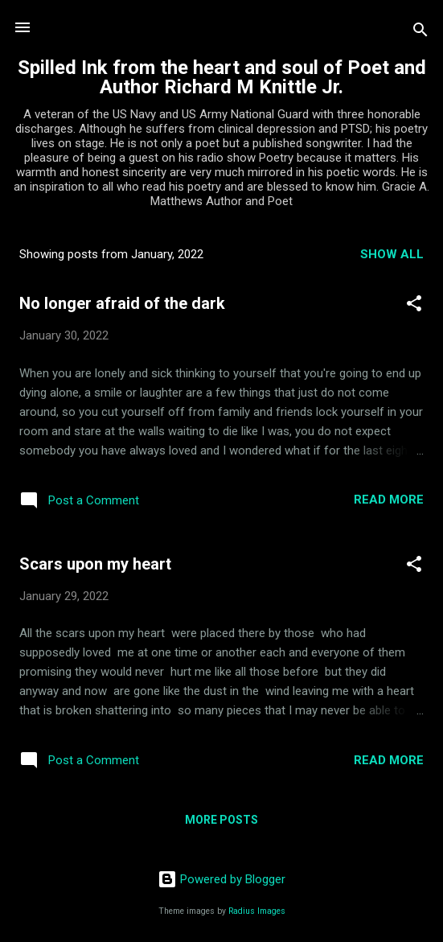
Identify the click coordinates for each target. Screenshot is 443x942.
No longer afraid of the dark (122, 303)
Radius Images (256, 911)
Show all (392, 254)
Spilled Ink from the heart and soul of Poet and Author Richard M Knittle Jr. (222, 77)
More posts (221, 819)
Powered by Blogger (221, 879)
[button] (414, 306)
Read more (389, 499)
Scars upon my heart (95, 564)
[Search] (420, 32)
